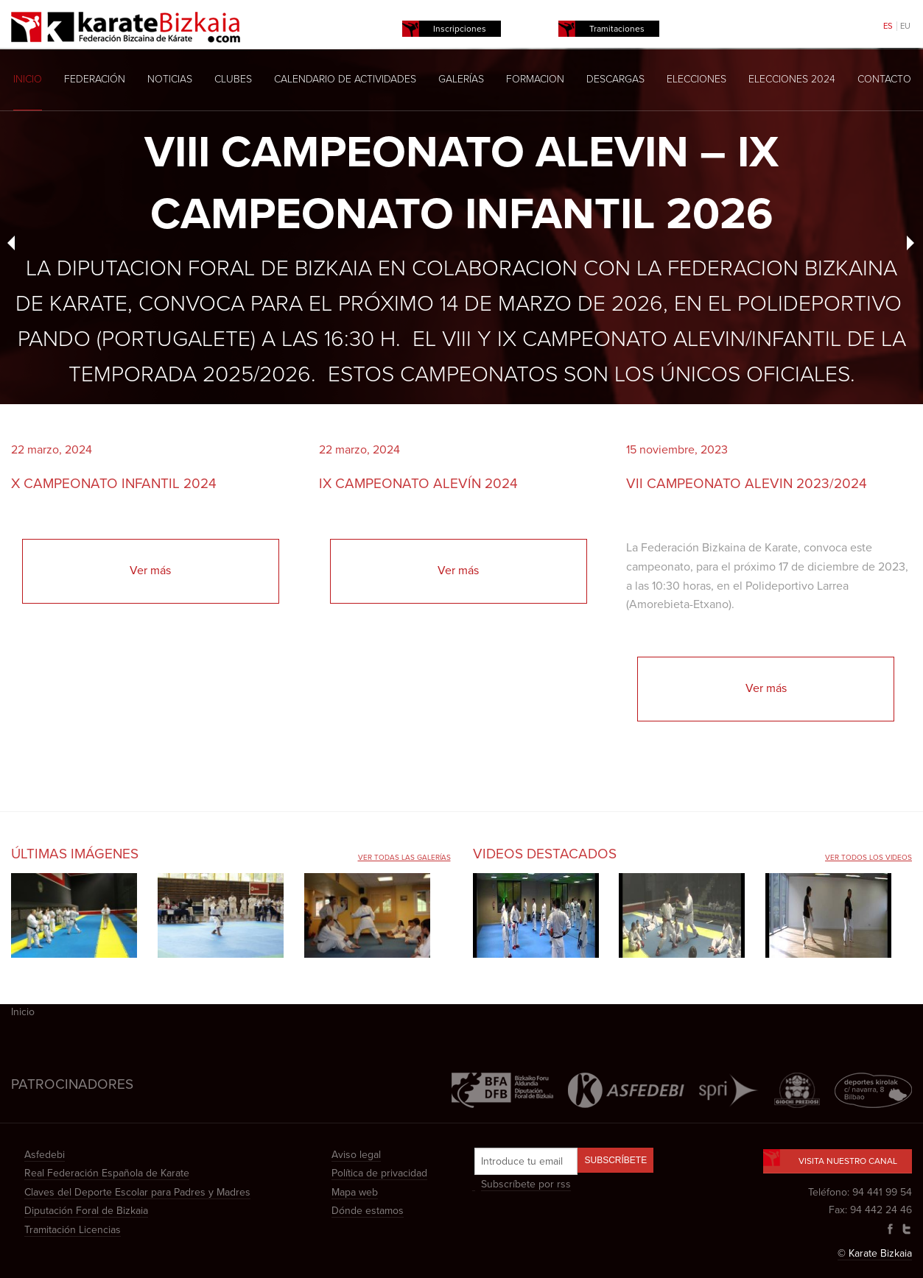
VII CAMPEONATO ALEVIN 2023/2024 (746, 484)
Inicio (27, 79)
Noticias (169, 79)
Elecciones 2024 (791, 79)
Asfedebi (44, 1154)
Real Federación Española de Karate (106, 1173)
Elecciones (696, 79)
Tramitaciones (617, 29)
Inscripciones (459, 29)
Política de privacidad (379, 1173)
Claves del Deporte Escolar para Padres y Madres (137, 1192)
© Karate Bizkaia (875, 1253)
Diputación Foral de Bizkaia (86, 1210)
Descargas (615, 79)
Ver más (150, 570)
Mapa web (354, 1192)
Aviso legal (356, 1154)
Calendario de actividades (345, 79)
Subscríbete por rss (526, 1184)
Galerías (461, 79)
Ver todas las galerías (404, 857)
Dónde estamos (367, 1210)
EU (905, 26)
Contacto (884, 79)
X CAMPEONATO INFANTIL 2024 (114, 484)
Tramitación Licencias (72, 1230)
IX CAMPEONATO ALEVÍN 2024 (418, 484)
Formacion (535, 79)
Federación (94, 79)
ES (888, 26)
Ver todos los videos (868, 857)
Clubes (233, 79)
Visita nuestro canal (837, 1157)
